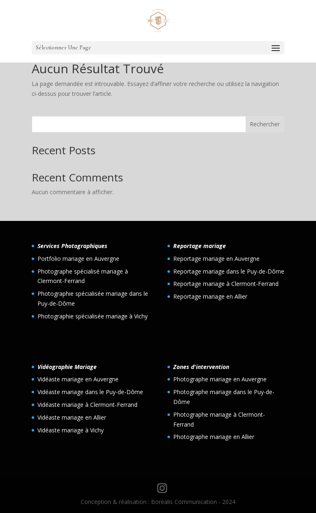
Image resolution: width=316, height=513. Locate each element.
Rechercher (265, 124)
